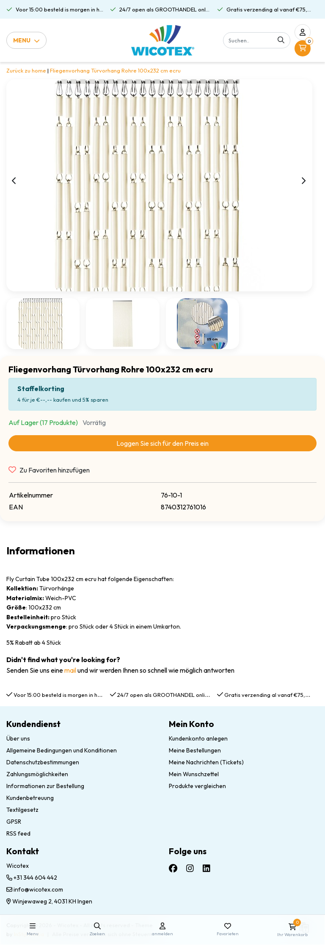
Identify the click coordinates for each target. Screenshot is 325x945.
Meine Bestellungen (195, 750)
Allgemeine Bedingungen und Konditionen (61, 750)
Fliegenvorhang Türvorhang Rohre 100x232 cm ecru (115, 70)
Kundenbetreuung (30, 798)
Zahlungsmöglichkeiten (37, 774)
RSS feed (18, 833)
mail (70, 670)
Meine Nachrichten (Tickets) (206, 762)
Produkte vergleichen (197, 786)
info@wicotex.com (34, 889)
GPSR (13, 821)
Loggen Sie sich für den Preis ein (162, 443)
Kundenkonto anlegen (198, 738)
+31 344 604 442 (31, 877)
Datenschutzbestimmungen (42, 762)
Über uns (18, 738)
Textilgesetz (22, 810)
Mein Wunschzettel (194, 774)
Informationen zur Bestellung (45, 786)
